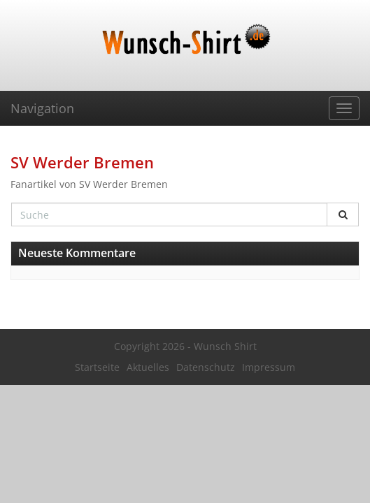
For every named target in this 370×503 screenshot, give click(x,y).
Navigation (42, 108)
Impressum (268, 367)
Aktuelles (148, 367)
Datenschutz (205, 367)
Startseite (97, 367)
